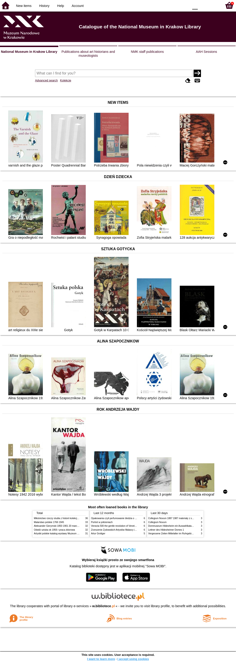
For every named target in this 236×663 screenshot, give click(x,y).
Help (60, 6)
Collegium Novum (157, 522)
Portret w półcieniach (102, 522)
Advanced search (46, 80)
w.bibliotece (103, 606)
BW (166, 5)
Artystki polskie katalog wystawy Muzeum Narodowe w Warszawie (68, 533)
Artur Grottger (98, 533)
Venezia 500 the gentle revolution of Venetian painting (118, 526)
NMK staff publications (147, 52)
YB (174, 5)
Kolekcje (65, 80)
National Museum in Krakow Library (29, 52)
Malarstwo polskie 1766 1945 (49, 522)
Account (78, 6)
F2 (213, 5)
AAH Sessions (206, 52)
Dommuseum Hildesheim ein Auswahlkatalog (171, 526)
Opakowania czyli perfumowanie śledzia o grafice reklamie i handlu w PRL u (130, 518)
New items (24, 6)
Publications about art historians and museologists (88, 53)
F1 (203, 5)
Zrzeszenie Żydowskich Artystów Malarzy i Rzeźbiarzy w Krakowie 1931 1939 (131, 530)
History (44, 6)
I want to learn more (101, 659)
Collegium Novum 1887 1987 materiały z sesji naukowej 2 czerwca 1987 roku (188, 518)
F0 (195, 5)
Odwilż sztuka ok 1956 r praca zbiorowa (54, 530)
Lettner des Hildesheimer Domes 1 (166, 530)
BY (184, 5)
